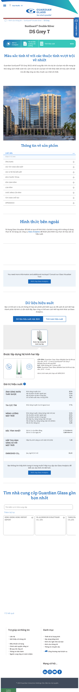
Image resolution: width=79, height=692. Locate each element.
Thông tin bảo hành (17, 651)
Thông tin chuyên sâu (52, 647)
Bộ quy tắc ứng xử (16, 649)
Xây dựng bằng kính (52, 639)
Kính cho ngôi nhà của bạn (54, 642)
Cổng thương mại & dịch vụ (57, 651)
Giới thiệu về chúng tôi (18, 639)
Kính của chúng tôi (51, 644)
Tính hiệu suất (50, 44)
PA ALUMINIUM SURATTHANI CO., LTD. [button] (48, 518)
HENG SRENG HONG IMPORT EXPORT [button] (16, 518)
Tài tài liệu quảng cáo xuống (32, 44)
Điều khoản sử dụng (17, 644)
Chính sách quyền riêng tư (19, 646)
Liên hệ (12, 636)
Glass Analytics (34, 232)
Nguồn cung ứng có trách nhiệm (21, 654)
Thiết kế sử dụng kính (52, 636)
